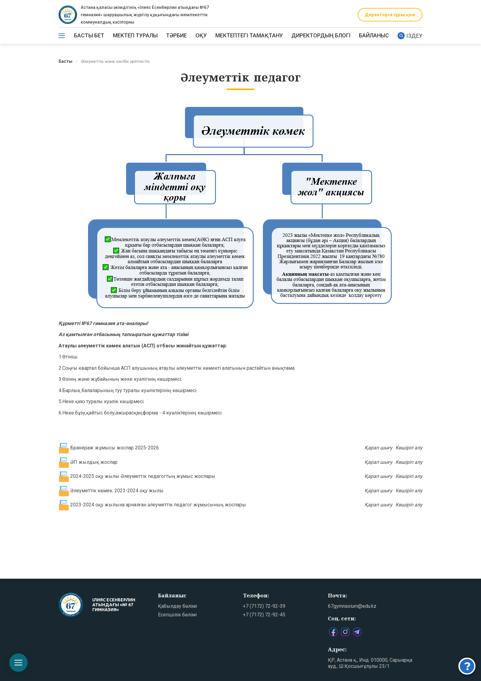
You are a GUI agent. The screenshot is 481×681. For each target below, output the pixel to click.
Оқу (201, 35)
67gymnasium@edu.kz (352, 606)
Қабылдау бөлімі (177, 606)
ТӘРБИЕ (176, 35)
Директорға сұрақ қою (390, 14)
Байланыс (374, 35)
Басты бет (89, 35)
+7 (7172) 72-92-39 (264, 606)
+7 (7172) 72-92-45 (264, 615)
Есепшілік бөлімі (177, 615)
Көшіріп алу (408, 448)
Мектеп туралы (135, 35)
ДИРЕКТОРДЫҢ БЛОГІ (321, 35)
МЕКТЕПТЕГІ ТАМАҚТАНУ (249, 35)
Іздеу (410, 35)
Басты (65, 61)
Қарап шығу (378, 448)
